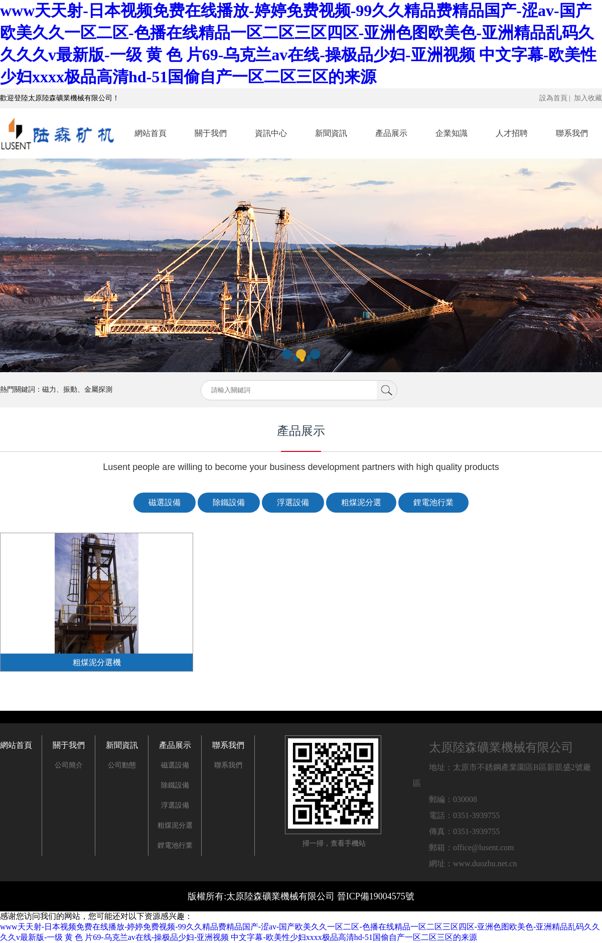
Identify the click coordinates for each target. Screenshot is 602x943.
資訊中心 (271, 133)
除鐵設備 (229, 502)
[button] (287, 354)
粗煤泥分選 (361, 502)
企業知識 (451, 133)
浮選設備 (293, 502)
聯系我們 (572, 133)
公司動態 (122, 765)
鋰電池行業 (433, 502)
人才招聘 (512, 133)
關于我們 (211, 133)
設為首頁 (553, 98)
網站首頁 (150, 133)
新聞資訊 (331, 133)
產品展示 (391, 133)
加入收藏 (588, 98)
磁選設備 (164, 502)
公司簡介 (69, 765)
